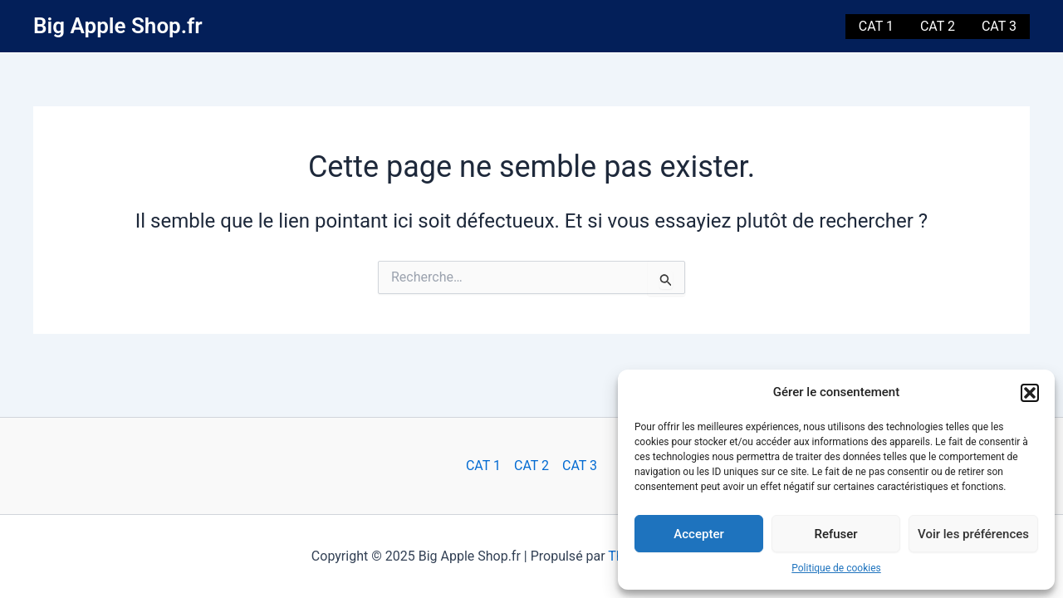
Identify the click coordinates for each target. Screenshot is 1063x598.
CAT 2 (937, 26)
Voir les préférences (973, 534)
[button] (1029, 393)
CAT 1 (876, 26)
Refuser (835, 534)
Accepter (698, 534)
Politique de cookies (835, 568)
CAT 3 (999, 26)
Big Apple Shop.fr (118, 25)
